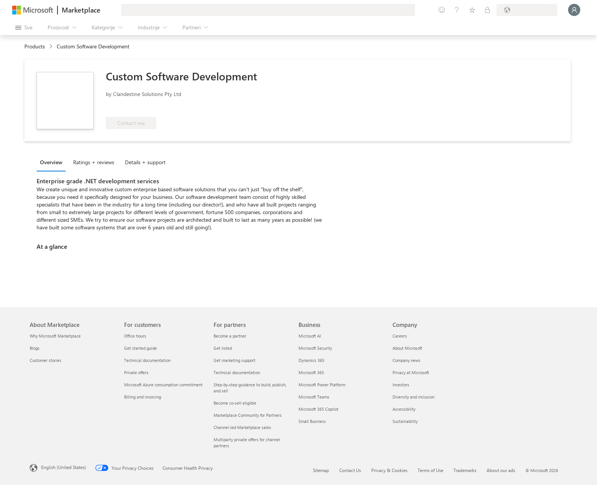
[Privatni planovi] (487, 10)
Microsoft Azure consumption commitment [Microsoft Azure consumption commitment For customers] (163, 384)
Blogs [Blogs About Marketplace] (35, 348)
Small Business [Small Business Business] (312, 421)
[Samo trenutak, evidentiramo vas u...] (574, 10)
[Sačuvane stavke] (472, 10)
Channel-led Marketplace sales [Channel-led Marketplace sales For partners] (242, 427)
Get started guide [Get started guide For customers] (140, 348)
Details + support (145, 162)
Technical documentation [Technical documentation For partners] (237, 372)
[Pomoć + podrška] (457, 10)
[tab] (53, 162)
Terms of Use (430, 470)
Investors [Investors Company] (401, 384)
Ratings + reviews (93, 162)
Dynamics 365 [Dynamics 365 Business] (311, 360)
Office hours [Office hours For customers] (135, 336)
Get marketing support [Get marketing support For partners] (234, 360)
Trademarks (464, 470)
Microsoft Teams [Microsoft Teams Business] (313, 397)
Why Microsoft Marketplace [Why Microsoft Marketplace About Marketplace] (55, 336)
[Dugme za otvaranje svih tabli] (23, 27)
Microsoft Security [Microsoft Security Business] (315, 348)
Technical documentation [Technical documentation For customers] (147, 360)
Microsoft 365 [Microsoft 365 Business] (311, 372)
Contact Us (350, 470)
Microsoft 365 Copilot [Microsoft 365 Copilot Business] (318, 409)
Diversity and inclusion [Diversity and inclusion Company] (413, 397)
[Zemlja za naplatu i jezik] (526, 10)
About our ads (501, 470)
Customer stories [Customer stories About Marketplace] (45, 360)
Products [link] (34, 46)
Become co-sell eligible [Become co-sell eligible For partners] (235, 403)
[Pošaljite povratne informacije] (442, 10)
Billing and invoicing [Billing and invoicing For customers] (142, 397)
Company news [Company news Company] (406, 360)
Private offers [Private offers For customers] (136, 372)
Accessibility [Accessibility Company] (404, 409)
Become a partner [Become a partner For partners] (230, 336)
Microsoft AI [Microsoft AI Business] (309, 336)
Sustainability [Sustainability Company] (405, 421)
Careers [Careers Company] (400, 336)
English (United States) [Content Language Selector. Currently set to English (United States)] (63, 467)
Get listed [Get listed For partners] (223, 348)
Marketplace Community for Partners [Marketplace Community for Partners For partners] (248, 415)
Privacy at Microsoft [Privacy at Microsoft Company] (411, 372)
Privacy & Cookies (389, 470)
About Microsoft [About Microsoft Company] (407, 348)
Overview (51, 162)
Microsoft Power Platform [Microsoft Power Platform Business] (321, 384)
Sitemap (321, 470)
